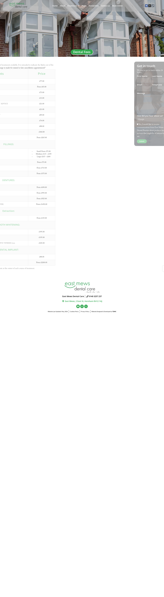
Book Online (117, 6)
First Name (156, 76)
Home (54, 6)
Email (153, 85)
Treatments (73, 6)
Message (155, 93)
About (62, 6)
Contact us (105, 6)
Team (84, 6)
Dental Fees (93, 6)
